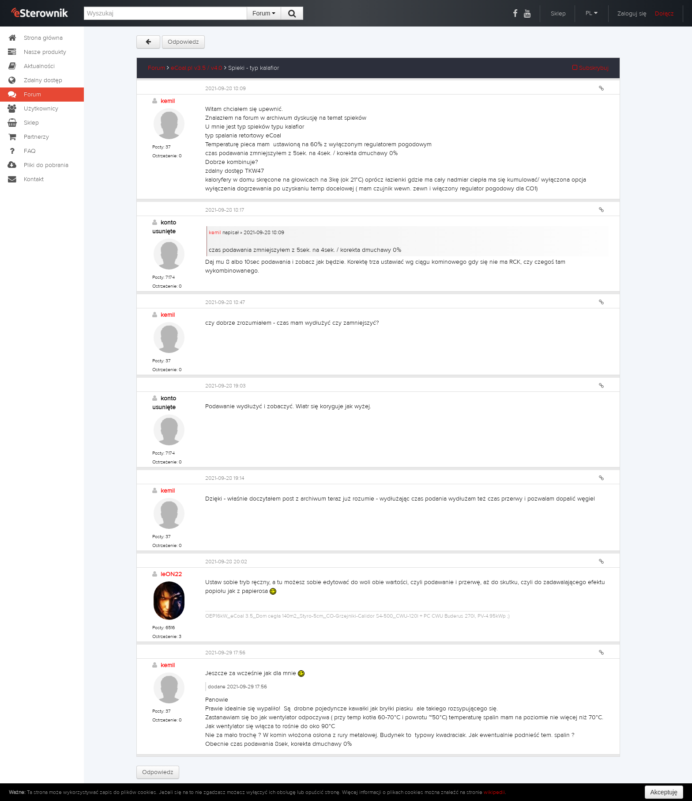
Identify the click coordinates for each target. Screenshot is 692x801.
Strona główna (35, 38)
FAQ (21, 151)
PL (592, 13)
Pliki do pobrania (37, 165)
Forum (263, 13)
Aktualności (31, 66)
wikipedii (494, 792)
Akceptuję (664, 792)
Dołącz (664, 14)
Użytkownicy (32, 109)
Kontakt (25, 179)
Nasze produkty (36, 52)
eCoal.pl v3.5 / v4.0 (196, 68)
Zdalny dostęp (34, 80)
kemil (168, 101)
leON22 (171, 574)
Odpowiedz (183, 42)
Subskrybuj (590, 68)
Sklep (558, 14)
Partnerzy (28, 137)
